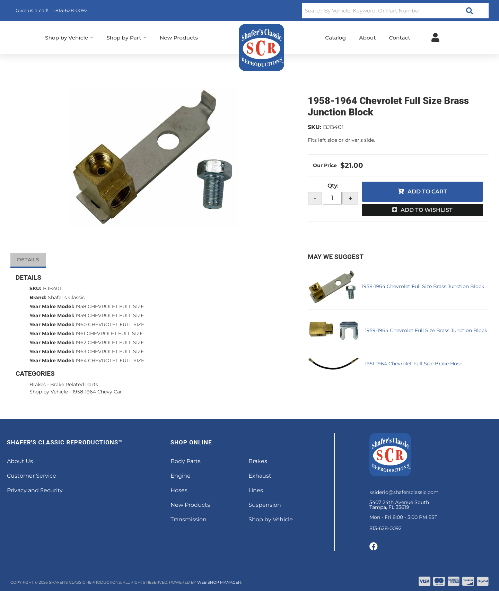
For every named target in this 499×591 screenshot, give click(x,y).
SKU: (314, 127)
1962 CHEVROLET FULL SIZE (110, 342)
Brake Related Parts (74, 384)
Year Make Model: (51, 306)
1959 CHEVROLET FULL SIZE (110, 315)
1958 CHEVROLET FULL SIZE (110, 306)
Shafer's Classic (66, 297)
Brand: (37, 297)
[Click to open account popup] (435, 37)
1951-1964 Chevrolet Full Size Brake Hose (413, 363)
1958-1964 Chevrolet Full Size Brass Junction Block (423, 286)
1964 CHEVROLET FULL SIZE (110, 360)
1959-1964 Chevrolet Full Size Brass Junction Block (426, 330)
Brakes (37, 384)
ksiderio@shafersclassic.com (404, 492)
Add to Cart (427, 191)
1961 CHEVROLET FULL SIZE (109, 333)
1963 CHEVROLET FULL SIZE (110, 351)
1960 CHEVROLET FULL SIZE (110, 324)
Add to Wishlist (427, 210)
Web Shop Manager (219, 582)
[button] (395, 10)
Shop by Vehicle (48, 392)
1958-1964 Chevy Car (97, 392)
